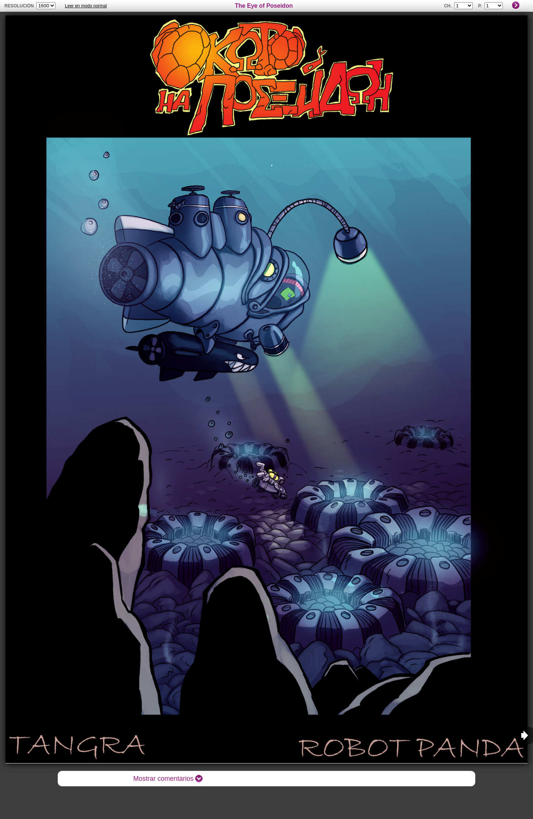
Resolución (19, 5)
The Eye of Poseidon (264, 6)
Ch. (448, 5)
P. (480, 5)
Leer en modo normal (86, 5)
